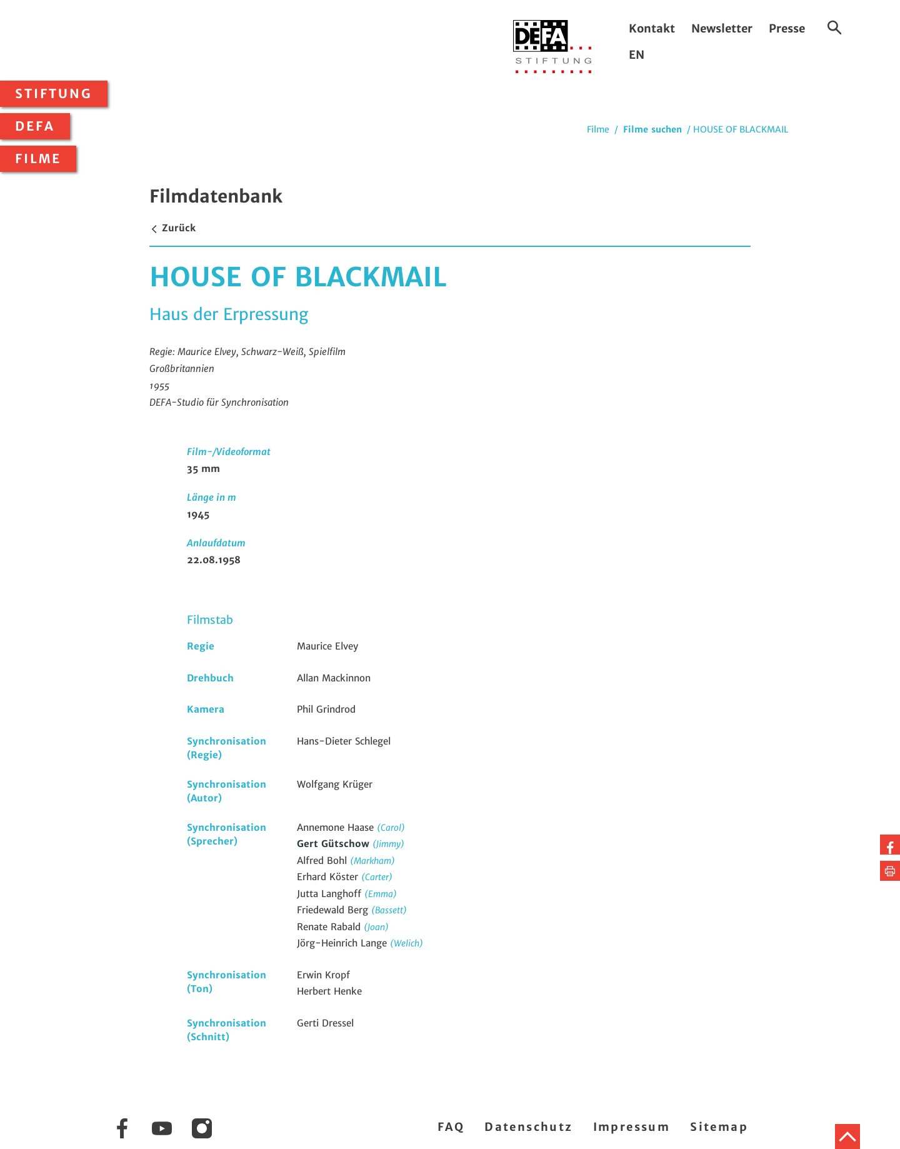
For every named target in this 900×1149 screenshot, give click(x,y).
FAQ (451, 1127)
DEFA (35, 126)
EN (636, 55)
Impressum (632, 1127)
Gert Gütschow (334, 844)
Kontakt (652, 28)
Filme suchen (652, 129)
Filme (38, 159)
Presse (787, 28)
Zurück (172, 228)
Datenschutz (528, 1127)
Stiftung (53, 94)
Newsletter (721, 28)
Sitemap (719, 1127)
